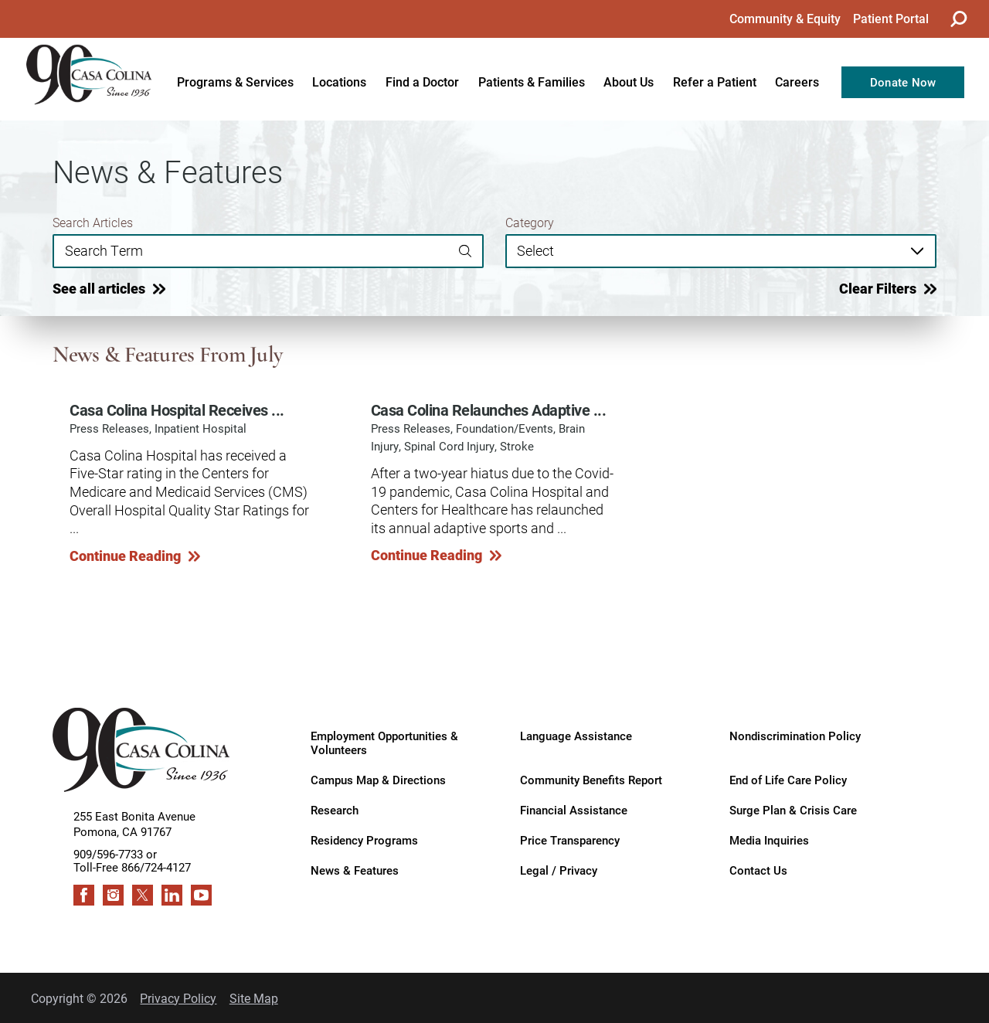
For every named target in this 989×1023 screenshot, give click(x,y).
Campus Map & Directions (378, 780)
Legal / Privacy (558, 870)
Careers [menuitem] (797, 81)
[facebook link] (83, 895)
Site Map (253, 998)
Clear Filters (877, 288)
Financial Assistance (573, 810)
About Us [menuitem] (628, 81)
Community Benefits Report (591, 780)
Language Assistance (576, 736)
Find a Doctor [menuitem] (422, 81)
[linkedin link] (171, 895)
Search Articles (93, 222)
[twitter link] (142, 895)
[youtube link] (201, 895)
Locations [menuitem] (339, 81)
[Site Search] (958, 19)
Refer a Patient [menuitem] (714, 81)
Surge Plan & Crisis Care (793, 810)
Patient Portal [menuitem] (891, 18)
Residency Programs (364, 840)
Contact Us (758, 870)
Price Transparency (570, 840)
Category (529, 222)
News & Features (355, 870)
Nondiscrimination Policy (795, 736)
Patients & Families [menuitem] (531, 81)
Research (335, 810)
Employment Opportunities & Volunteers (384, 742)
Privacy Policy (178, 998)
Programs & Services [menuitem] (235, 81)
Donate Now (903, 82)
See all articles (99, 288)
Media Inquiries (769, 840)
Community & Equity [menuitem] (785, 18)
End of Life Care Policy (788, 780)
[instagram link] (113, 895)
